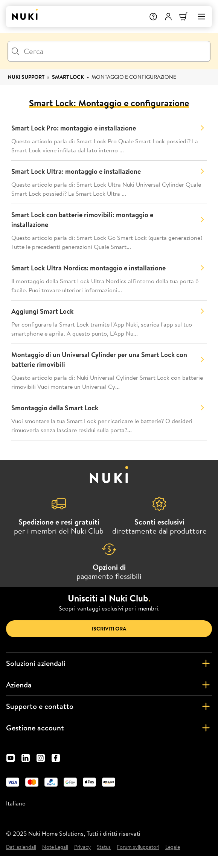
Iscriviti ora (109, 628)
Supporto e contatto (109, 706)
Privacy (82, 847)
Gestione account (109, 728)
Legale (172, 847)
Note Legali (55, 847)
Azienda (109, 685)
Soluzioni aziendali (109, 663)
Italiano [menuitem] (16, 803)
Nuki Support (26, 77)
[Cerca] (109, 51)
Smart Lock (68, 77)
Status (104, 847)
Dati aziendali (21, 847)
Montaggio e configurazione (133, 77)
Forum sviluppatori (138, 847)
